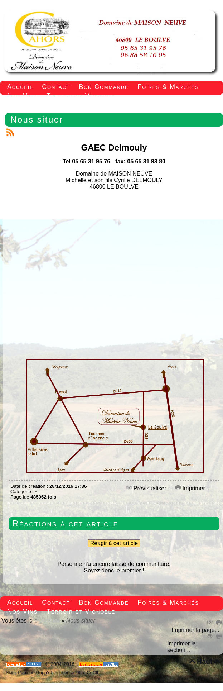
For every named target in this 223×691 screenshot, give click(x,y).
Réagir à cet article (114, 543)
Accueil (51, 621)
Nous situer (36, 119)
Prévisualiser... (149, 488)
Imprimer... (192, 488)
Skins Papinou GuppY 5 (31, 672)
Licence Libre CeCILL (79, 672)
